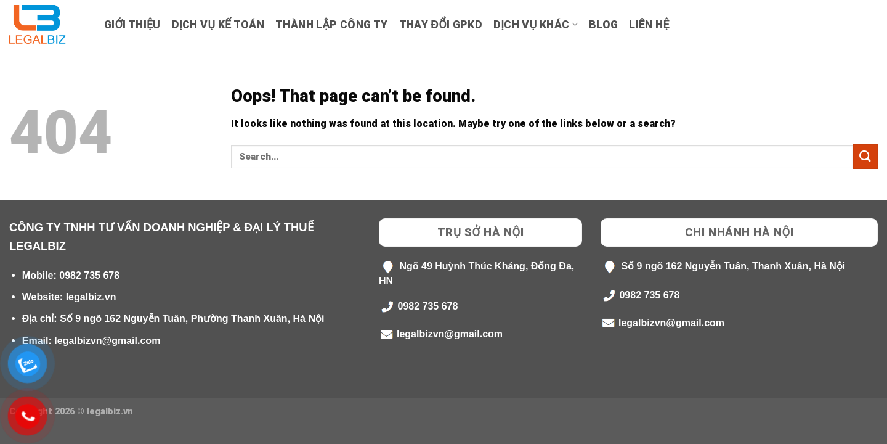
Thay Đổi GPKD (440, 24)
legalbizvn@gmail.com (107, 340)
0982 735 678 (89, 275)
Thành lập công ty (331, 24)
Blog (603, 24)
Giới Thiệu (132, 24)
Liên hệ (649, 24)
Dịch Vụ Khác (535, 24)
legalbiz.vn (91, 297)
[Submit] (865, 156)
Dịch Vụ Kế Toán (218, 24)
